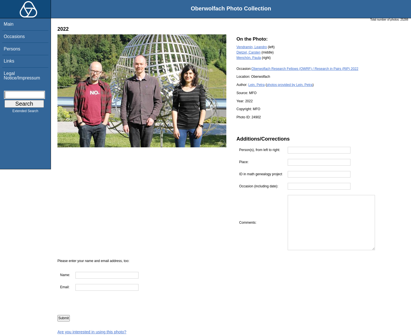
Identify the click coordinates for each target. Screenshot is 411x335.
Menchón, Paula (248, 58)
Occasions (14, 36)
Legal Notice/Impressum (22, 75)
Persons (12, 48)
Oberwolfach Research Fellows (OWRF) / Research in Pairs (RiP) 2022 (304, 69)
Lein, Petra (256, 85)
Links (9, 61)
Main (9, 24)
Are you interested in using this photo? (91, 332)
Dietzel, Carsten (248, 52)
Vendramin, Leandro (251, 47)
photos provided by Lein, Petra (289, 85)
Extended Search (25, 112)
